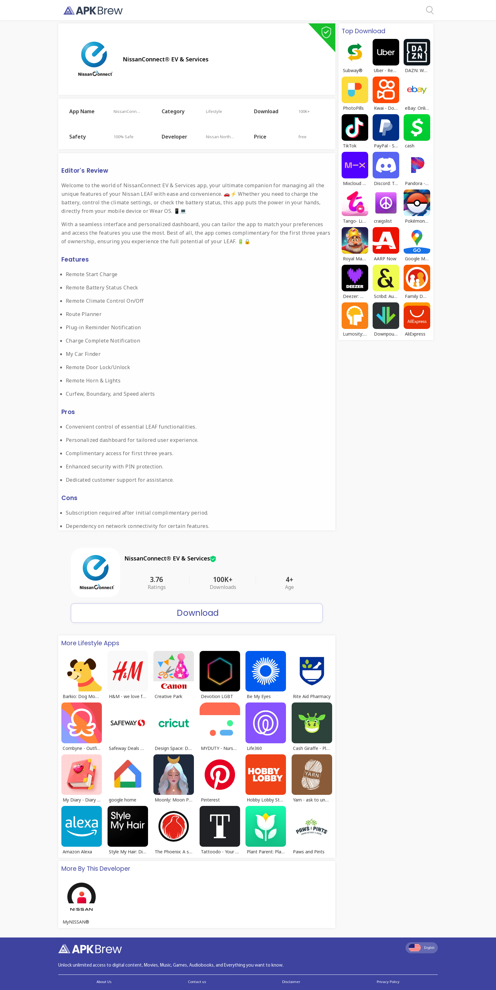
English (422, 947)
